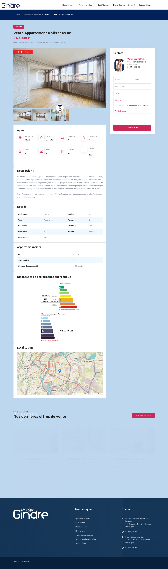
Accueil (16, 15)
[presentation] (131, 119)
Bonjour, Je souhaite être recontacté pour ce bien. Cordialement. (132, 105)
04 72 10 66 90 (131, 532)
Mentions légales (81, 527)
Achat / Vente (80, 543)
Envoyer (132, 128)
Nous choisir (67, 5)
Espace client (144, 5)
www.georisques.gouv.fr (27, 197)
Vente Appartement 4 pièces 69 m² (42, 33)
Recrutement (80, 523)
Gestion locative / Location (85, 539)
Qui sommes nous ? (83, 519)
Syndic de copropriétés (84, 535)
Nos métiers (103, 5)
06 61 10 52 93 (133, 67)
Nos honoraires (81, 531)
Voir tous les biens (143, 415)
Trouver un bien (85, 5)
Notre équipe (119, 5)
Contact (131, 5)
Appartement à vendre (32, 15)
